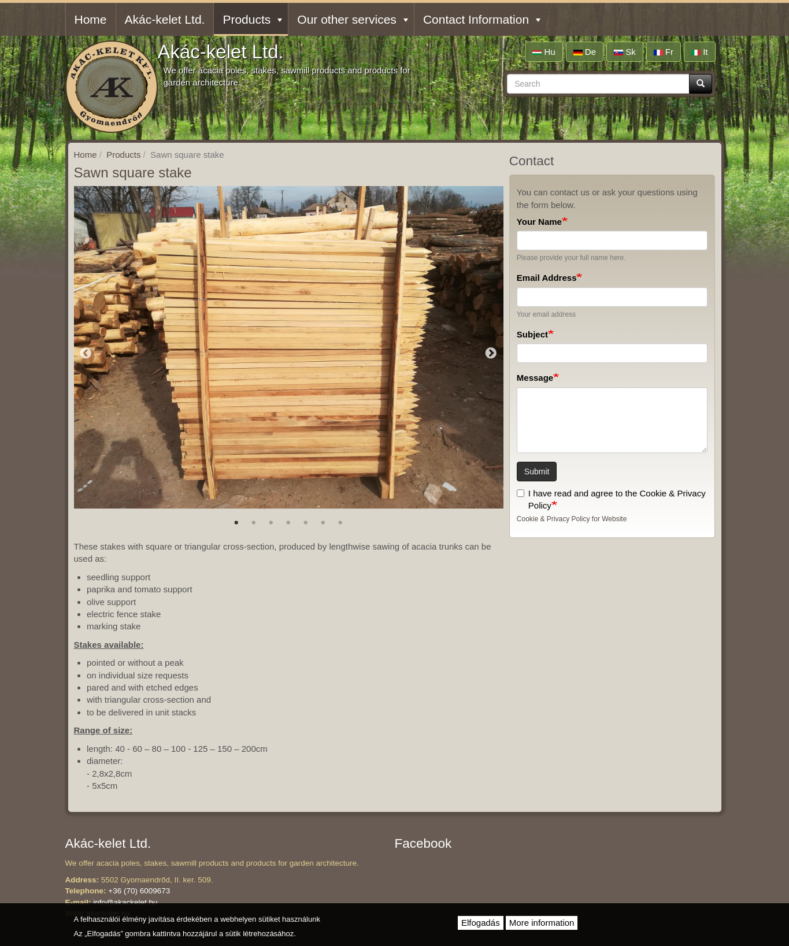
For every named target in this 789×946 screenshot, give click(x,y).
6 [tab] (323, 523)
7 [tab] (340, 523)
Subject (532, 334)
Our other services (352, 19)
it (699, 52)
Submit (537, 471)
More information (542, 923)
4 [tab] (288, 523)
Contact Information (481, 19)
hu (543, 52)
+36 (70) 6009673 (139, 890)
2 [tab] (254, 523)
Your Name (539, 222)
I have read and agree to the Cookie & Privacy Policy (611, 499)
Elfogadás (480, 923)
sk (625, 52)
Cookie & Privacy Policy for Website (572, 519)
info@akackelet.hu (125, 902)
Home (91, 19)
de (584, 52)
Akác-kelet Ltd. (221, 51)
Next (491, 354)
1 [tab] (236, 523)
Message (535, 378)
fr (663, 52)
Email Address (547, 278)
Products (252, 19)
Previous (86, 354)
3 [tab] (271, 523)
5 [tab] (306, 523)
